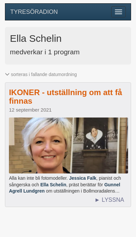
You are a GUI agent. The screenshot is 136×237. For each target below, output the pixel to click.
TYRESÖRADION (34, 12)
